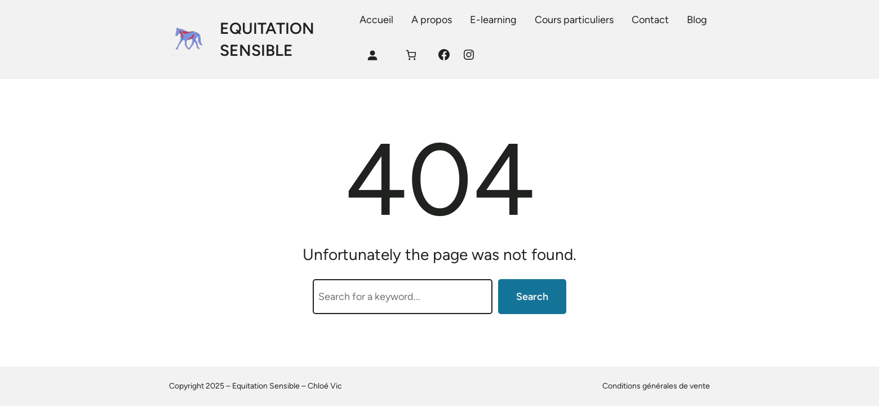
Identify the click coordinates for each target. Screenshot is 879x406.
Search (532, 296)
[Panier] (411, 55)
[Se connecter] (372, 55)
